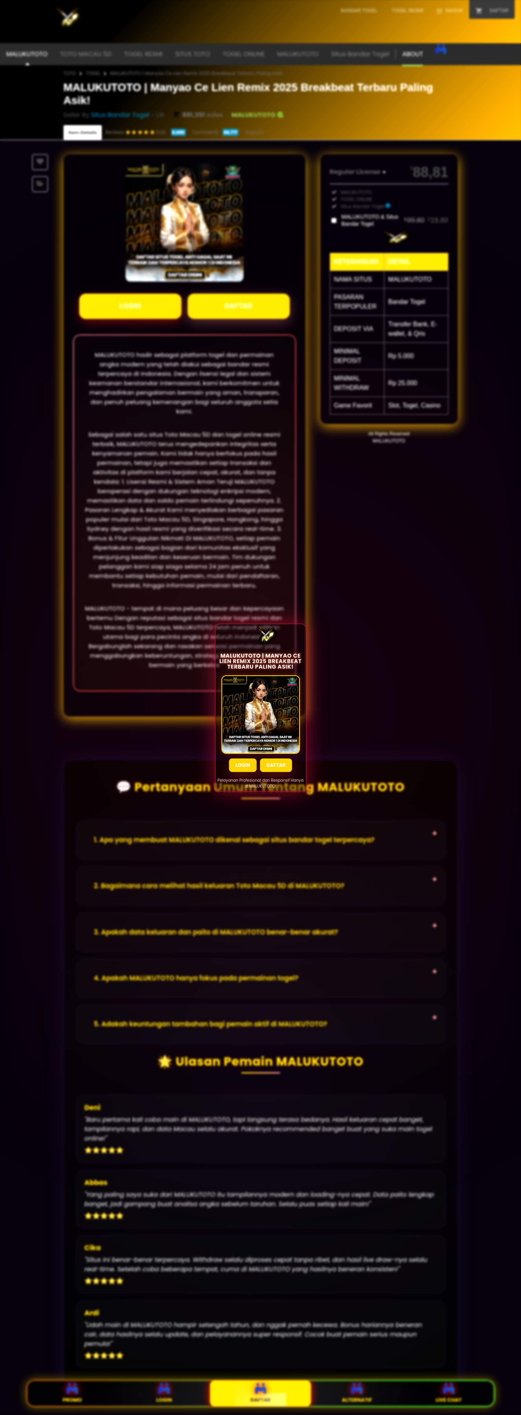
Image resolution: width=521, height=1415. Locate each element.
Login (243, 769)
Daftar (276, 769)
